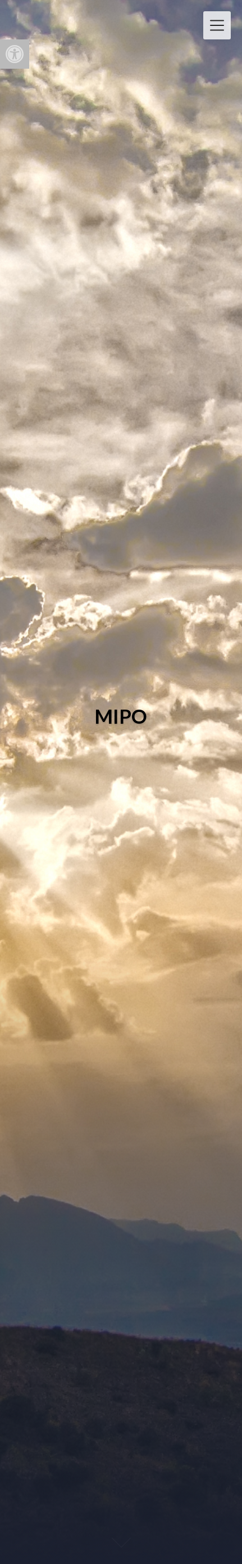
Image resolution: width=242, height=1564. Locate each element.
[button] (14, 54)
